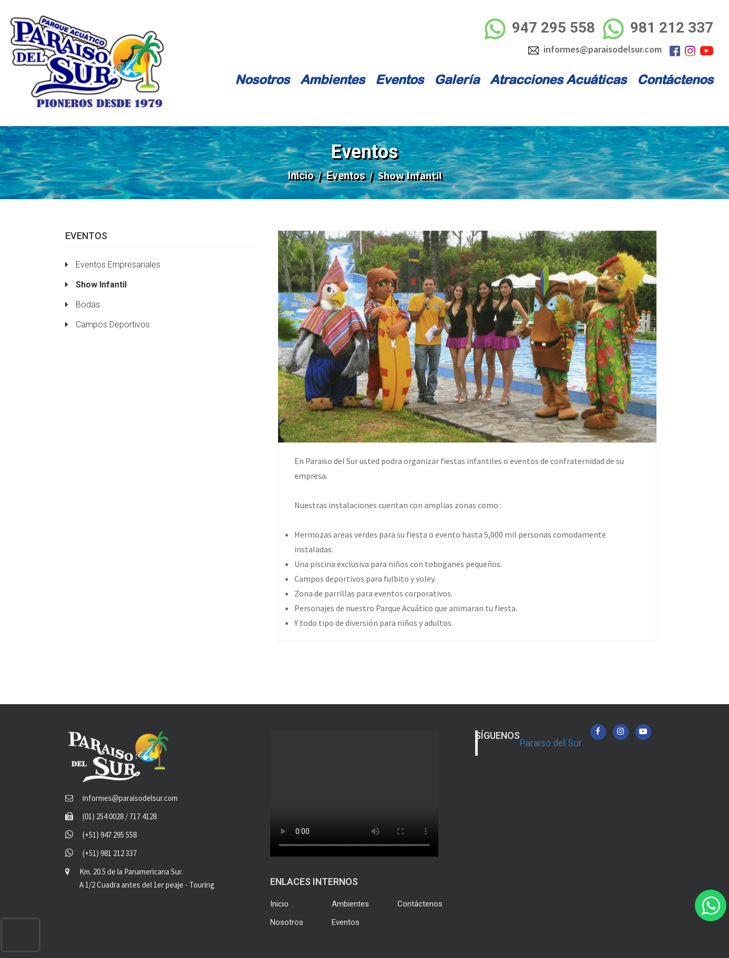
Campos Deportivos (107, 324)
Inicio (301, 175)
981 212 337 (658, 28)
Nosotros (262, 79)
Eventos (399, 79)
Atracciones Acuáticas (558, 79)
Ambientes (332, 79)
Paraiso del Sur (551, 743)
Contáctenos (675, 79)
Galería (456, 79)
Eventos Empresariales (112, 265)
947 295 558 (540, 28)
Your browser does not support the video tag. (354, 793)
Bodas (82, 305)
